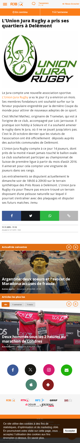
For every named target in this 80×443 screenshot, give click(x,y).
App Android (48, 384)
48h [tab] (5, 304)
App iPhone (31, 384)
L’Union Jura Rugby (15, 97)
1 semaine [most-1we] (17, 304)
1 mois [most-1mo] (30, 304)
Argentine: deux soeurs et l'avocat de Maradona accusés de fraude (36, 281)
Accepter (70, 430)
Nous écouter (72, 3)
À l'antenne (60, 12)
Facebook (12, 369)
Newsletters (66, 369)
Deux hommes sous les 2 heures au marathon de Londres (34, 339)
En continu (20, 12)
